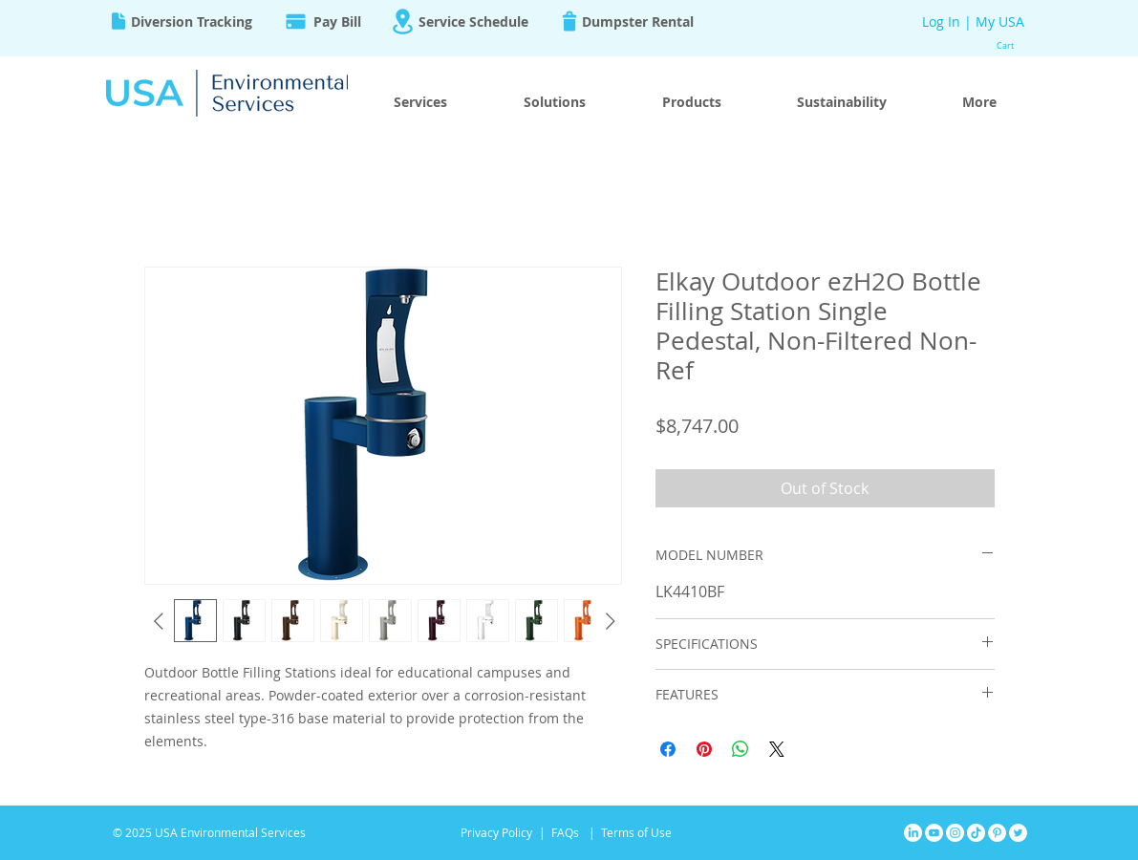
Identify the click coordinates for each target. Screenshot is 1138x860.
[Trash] (569, 21)
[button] (1013, 46)
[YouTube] (934, 833)
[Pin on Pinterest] (704, 749)
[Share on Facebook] (667, 749)
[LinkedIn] (913, 833)
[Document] (118, 21)
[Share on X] (776, 749)
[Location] (403, 21)
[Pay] (296, 21)
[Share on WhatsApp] (740, 749)
